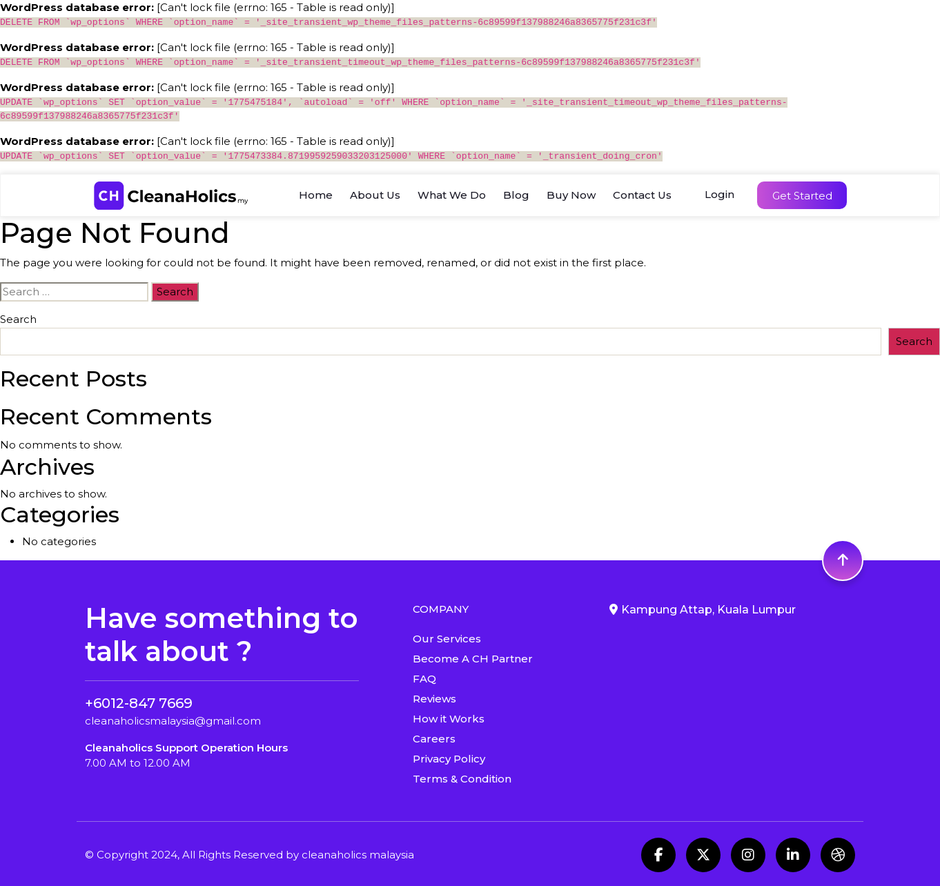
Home (316, 194)
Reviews (434, 698)
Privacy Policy (449, 758)
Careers (434, 738)
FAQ (424, 678)
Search (18, 319)
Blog (516, 194)
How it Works (448, 718)
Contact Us (642, 194)
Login (719, 194)
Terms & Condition (462, 778)
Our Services (447, 638)
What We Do (452, 194)
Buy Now (571, 194)
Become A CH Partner (473, 658)
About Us (375, 194)
